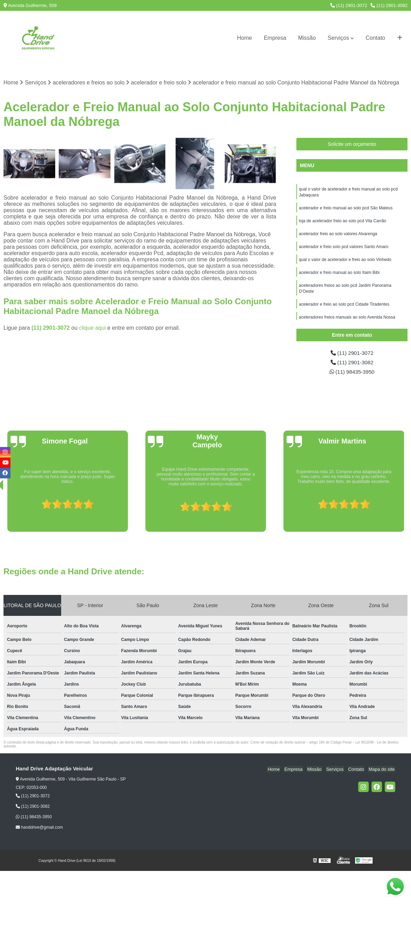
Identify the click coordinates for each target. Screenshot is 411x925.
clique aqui (92, 328)
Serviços (338, 38)
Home (244, 38)
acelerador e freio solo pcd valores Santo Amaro (343, 248)
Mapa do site (382, 770)
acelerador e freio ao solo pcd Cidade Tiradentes (344, 308)
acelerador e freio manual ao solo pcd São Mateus (345, 209)
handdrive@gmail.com (39, 828)
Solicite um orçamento (352, 144)
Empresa (275, 38)
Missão (307, 38)
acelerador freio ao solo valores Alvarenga (338, 235)
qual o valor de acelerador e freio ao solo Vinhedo (345, 262)
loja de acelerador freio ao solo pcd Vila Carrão (342, 222)
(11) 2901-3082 (389, 5)
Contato (375, 38)
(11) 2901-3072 (348, 5)
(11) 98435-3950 (352, 373)
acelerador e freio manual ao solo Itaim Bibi (339, 275)
